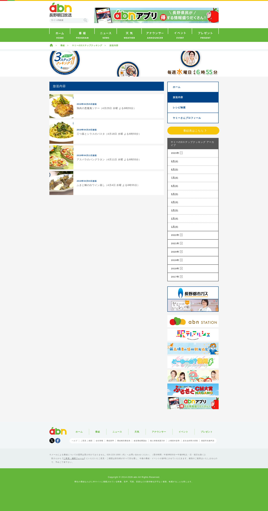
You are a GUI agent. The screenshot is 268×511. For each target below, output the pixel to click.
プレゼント (207, 432)
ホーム (51, 45)
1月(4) (174, 226)
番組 (62, 45)
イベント (183, 432)
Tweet (52, 440)
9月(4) (174, 161)
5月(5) (174, 194)
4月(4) (174, 202)
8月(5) (174, 169)
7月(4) (174, 177)
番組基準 (110, 441)
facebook (57, 440)
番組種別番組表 (123, 441)
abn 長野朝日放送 (60, 10)
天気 (137, 432)
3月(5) (174, 210)
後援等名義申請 (207, 441)
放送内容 (113, 45)
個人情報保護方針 (157, 441)
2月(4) (174, 218)
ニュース (117, 432)
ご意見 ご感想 (87, 441)
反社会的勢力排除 (190, 441)
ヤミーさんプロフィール (187, 118)
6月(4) (174, 186)
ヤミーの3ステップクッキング (87, 45)
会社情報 (99, 441)
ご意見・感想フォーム (74, 458)
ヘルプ (74, 441)
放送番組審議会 (140, 441)
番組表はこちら (193, 130)
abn (57, 431)
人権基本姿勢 (174, 441)
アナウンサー (159, 432)
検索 (85, 20)
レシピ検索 (179, 107)
